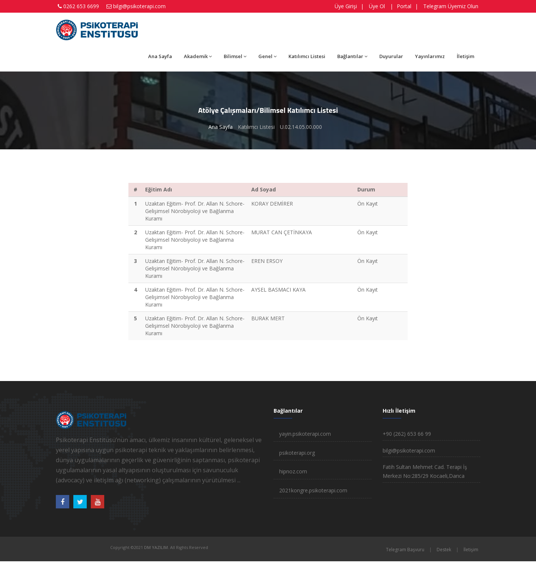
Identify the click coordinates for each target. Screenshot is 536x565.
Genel (267, 56)
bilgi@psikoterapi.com (139, 6)
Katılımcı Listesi (306, 56)
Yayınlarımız (430, 56)
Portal (404, 6)
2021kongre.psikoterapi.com (313, 490)
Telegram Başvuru (405, 549)
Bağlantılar (352, 56)
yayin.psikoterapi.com (305, 433)
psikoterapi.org (297, 452)
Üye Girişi (346, 6)
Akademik (198, 56)
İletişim (465, 56)
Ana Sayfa (160, 56)
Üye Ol (377, 6)
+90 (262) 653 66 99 (407, 433)
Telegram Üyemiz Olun (450, 6)
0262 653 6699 (81, 6)
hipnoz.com (293, 471)
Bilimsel (235, 56)
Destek (444, 549)
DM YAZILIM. (156, 547)
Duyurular (391, 56)
